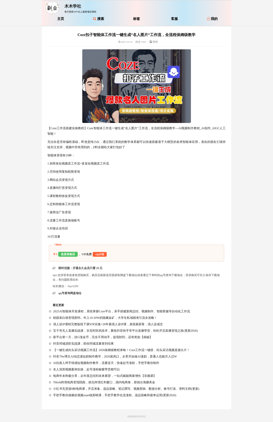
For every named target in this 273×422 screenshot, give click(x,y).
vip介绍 (99, 254)
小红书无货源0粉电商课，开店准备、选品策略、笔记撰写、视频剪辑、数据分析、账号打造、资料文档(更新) (124, 388)
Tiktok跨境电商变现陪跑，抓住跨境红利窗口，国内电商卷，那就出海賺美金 (102, 382)
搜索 (98, 19)
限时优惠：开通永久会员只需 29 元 (80, 268)
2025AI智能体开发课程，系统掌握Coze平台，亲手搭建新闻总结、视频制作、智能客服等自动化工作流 (119, 311)
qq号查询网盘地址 (69, 293)
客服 (174, 19)
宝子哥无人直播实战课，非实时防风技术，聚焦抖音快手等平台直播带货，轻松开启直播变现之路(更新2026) (123, 330)
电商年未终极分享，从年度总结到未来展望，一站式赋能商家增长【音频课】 (102, 375)
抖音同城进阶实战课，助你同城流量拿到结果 (81, 343)
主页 (60, 19)
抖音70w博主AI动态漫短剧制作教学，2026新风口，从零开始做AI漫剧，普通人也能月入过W (113, 356)
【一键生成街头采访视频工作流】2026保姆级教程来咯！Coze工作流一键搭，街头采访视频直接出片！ (119, 350)
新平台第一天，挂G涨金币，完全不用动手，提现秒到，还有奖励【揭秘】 (100, 337)
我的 (212, 19)
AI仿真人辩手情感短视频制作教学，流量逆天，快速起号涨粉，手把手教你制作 (104, 363)
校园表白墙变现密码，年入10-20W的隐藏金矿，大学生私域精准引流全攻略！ (103, 317)
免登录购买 (68, 254)
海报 (154, 41)
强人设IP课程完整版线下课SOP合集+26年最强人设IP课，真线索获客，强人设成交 (106, 324)
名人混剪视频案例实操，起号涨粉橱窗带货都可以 (84, 369)
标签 (136, 19)
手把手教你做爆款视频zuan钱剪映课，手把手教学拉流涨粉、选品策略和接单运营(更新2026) (112, 395)
